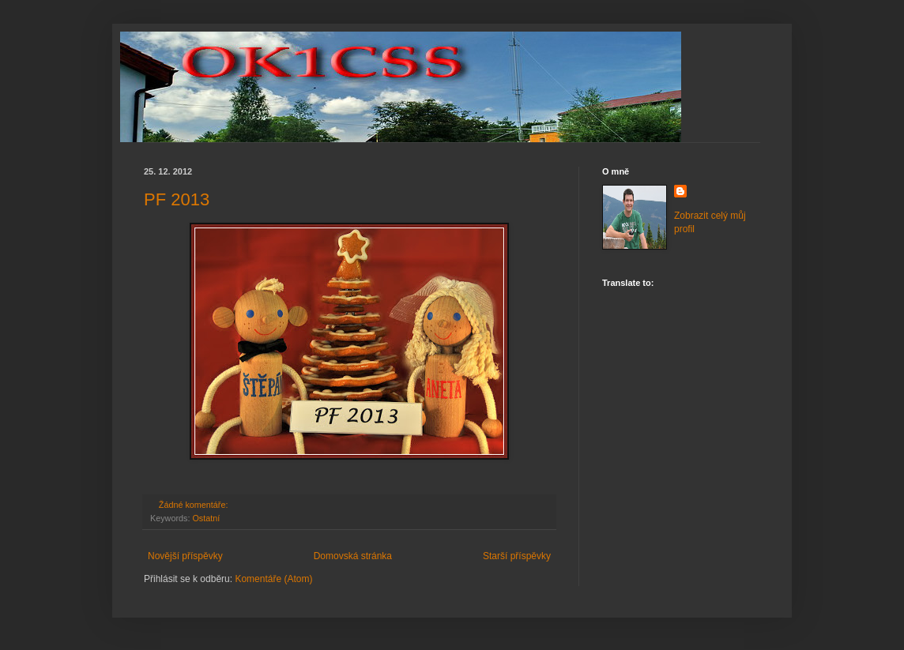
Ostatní (206, 518)
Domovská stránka (353, 556)
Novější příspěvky (185, 556)
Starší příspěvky (517, 556)
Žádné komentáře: (195, 504)
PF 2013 (176, 199)
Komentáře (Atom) (273, 578)
